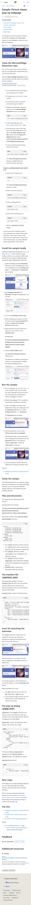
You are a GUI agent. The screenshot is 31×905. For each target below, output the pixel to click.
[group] (17, 119)
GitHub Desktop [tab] (21, 85)
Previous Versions (16, 890)
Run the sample (7, 27)
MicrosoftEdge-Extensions (13, 125)
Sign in (28, 2)
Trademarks (15, 897)
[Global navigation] (1, 2)
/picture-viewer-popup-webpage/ (16, 827)
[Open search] (24, 2)
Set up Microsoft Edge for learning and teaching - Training (15, 858)
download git (19, 96)
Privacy (18, 893)
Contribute (11, 893)
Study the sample (7, 29)
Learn (3, 6)
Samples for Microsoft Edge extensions (16, 819)
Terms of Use (6, 897)
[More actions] (27, 6)
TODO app (23, 388)
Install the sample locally (9, 25)
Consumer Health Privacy (9, 895)
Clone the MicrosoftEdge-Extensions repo (13, 23)
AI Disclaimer (6, 890)
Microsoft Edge (10, 6)
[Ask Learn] (24, 6)
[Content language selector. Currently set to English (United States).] (10, 878)
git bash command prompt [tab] (9, 85)
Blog (4, 893)
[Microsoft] (15, 2)
